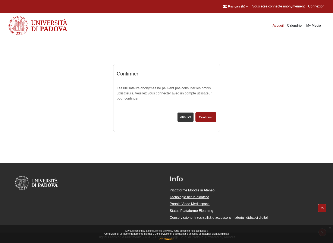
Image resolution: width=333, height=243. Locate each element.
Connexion (316, 6)
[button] (235, 6)
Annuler (185, 117)
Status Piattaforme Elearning (191, 211)
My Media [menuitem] (313, 25)
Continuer (166, 239)
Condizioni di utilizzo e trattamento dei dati (128, 233)
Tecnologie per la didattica (189, 197)
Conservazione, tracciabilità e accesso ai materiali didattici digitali (191, 233)
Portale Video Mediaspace (190, 204)
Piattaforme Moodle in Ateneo (192, 190)
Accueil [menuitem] (278, 25)
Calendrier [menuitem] (295, 25)
